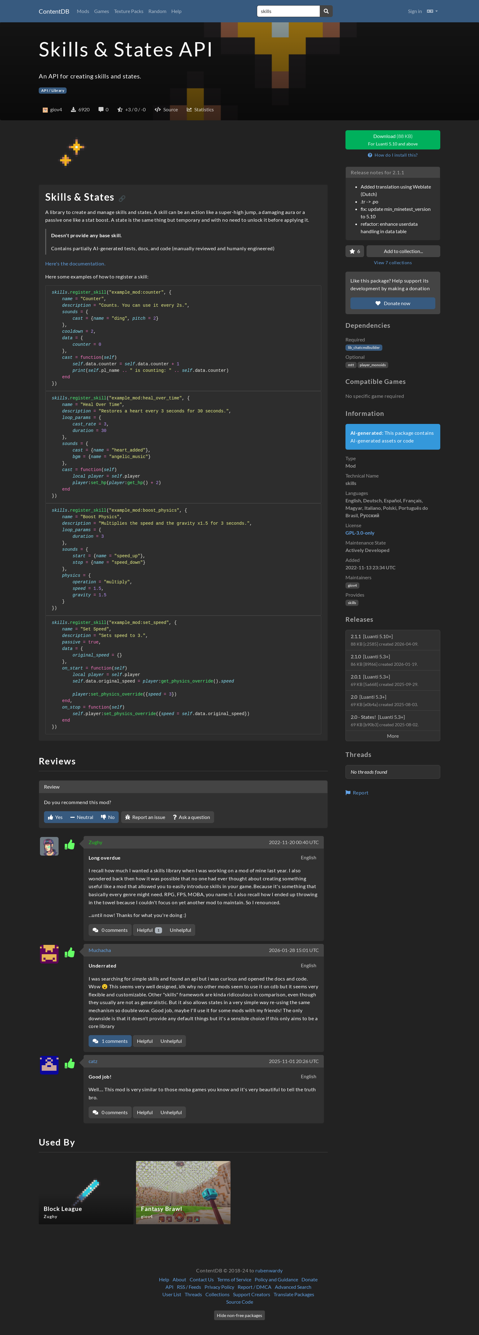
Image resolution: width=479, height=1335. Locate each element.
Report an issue (145, 817)
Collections (217, 1294)
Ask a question (191, 817)
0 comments (110, 930)
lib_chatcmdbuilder (364, 347)
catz (93, 1061)
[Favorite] (354, 251)
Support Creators (251, 1294)
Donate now (393, 303)
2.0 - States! (385, 720)
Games (101, 11)
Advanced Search (293, 1287)
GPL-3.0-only (360, 533)
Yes (55, 817)
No (108, 817)
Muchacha (100, 950)
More (393, 736)
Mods (83, 11)
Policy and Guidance (276, 1279)
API (169, 1287)
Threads (193, 1294)
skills (352, 602)
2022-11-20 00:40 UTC (294, 842)
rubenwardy (269, 1270)
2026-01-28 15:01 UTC (294, 950)
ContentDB (54, 11)
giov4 (352, 585)
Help (176, 11)
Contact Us (202, 1279)
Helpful (149, 930)
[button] (432, 11)
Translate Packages (294, 1294)
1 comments (110, 1041)
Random (157, 11)
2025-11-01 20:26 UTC (294, 1061)
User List (171, 1294)
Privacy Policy (219, 1287)
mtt (351, 365)
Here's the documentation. (75, 263)
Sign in (415, 11)
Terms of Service (234, 1279)
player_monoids (373, 365)
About (179, 1279)
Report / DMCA (254, 1287)
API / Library (52, 90)
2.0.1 (384, 680)
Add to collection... (403, 251)
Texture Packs (128, 11)
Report (357, 792)
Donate (309, 1279)
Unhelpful (180, 930)
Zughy (95, 842)
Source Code (239, 1302)
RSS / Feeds (189, 1287)
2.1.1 (384, 640)
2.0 (384, 700)
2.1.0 (384, 660)
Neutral (81, 817)
